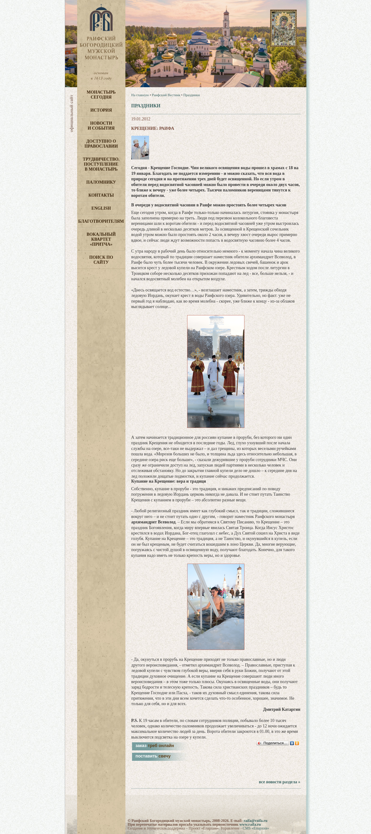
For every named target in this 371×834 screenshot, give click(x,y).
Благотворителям (101, 221)
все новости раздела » (279, 782)
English (101, 208)
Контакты (101, 195)
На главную (140, 95)
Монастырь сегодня (101, 95)
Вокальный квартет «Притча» (101, 239)
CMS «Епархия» (256, 828)
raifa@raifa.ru (255, 821)
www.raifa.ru (250, 824)
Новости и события (101, 126)
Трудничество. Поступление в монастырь (101, 164)
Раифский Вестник (166, 95)
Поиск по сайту (101, 260)
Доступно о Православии (101, 144)
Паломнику (101, 182)
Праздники (191, 95)
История (101, 110)
